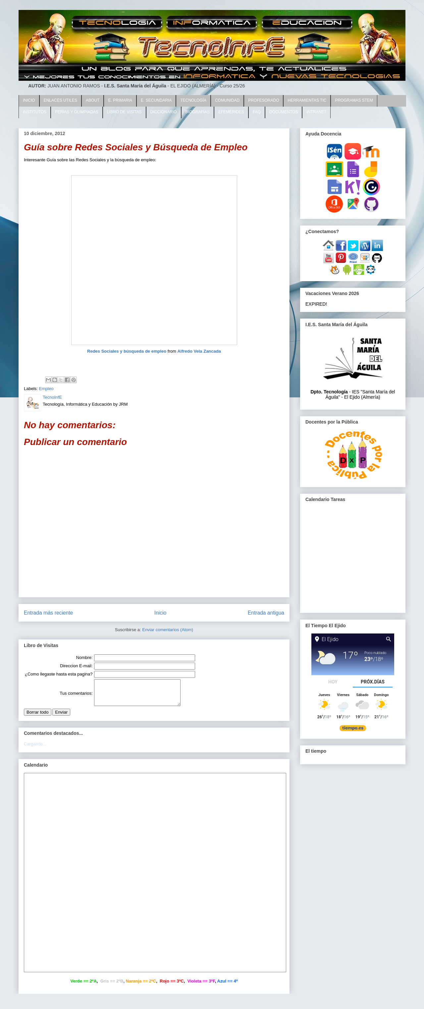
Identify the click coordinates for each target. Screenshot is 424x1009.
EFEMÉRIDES (231, 112)
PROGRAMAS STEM (354, 100)
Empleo (46, 388)
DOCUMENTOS (283, 112)
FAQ (257, 112)
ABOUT (92, 100)
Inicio (160, 613)
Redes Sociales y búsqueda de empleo (126, 351)
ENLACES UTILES (60, 100)
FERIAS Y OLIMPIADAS (76, 112)
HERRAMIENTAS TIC (307, 100)
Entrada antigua (266, 613)
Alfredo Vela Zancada (199, 351)
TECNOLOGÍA (193, 100)
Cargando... (35, 748)
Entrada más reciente (48, 613)
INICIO (29, 100)
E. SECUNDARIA (156, 100)
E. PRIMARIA (120, 100)
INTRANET (316, 112)
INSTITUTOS (34, 112)
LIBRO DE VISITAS (124, 112)
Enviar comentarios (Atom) (167, 629)
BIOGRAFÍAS (198, 112)
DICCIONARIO (163, 112)
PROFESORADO (263, 100)
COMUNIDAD (227, 100)
